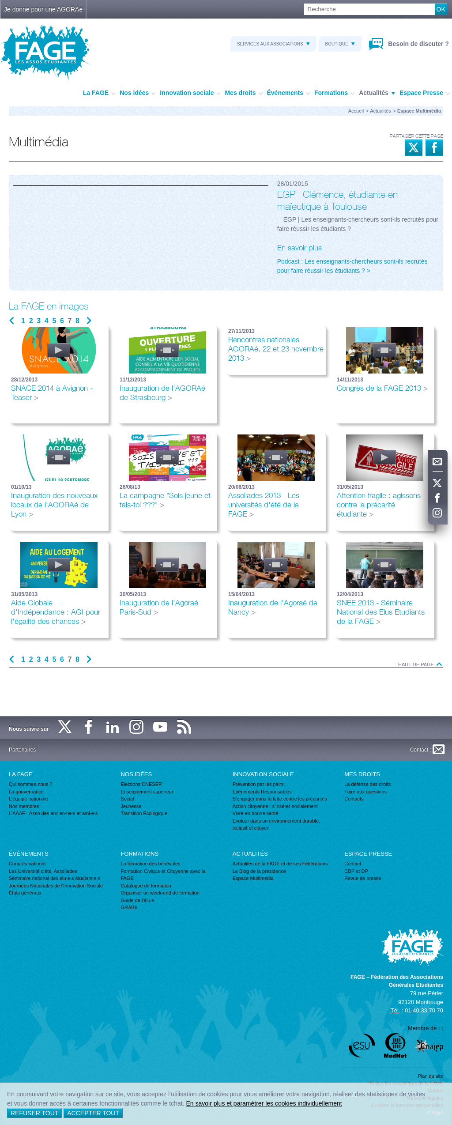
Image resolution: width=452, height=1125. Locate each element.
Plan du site (430, 1076)
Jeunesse (131, 806)
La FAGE (99, 93)
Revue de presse (362, 878)
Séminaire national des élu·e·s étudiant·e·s (54, 878)
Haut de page (420, 664)
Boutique (340, 44)
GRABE (129, 907)
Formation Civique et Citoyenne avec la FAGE (163, 874)
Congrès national (27, 863)
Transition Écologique (144, 813)
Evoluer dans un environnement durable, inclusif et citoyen (276, 824)
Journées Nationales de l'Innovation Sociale (56, 885)
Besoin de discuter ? (417, 43)
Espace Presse (424, 93)
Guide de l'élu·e (137, 900)
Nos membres (24, 806)
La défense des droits (367, 784)
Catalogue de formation (146, 885)
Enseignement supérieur (147, 791)
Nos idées (137, 93)
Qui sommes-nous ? (30, 784)
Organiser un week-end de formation (160, 892)
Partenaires (22, 750)
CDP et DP (356, 871)
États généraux (25, 892)
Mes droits (243, 93)
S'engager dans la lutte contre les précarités (280, 798)
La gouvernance (26, 791)
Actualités (377, 93)
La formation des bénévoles (150, 863)
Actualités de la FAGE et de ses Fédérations (280, 863)
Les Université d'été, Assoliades (43, 871)
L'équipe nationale (28, 798)
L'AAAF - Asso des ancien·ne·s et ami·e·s (53, 813)
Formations (334, 93)
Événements (288, 93)
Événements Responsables (262, 791)
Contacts (353, 798)
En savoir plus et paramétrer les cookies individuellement (264, 1103)
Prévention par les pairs (258, 784)
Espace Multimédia (253, 878)
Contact (352, 863)
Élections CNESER (141, 784)
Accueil (356, 110)
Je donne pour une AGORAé (43, 9)
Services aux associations (273, 44)
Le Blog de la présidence (259, 871)
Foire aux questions (365, 791)
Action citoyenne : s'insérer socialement (275, 806)
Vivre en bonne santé (256, 813)
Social (127, 798)
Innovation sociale (190, 93)
